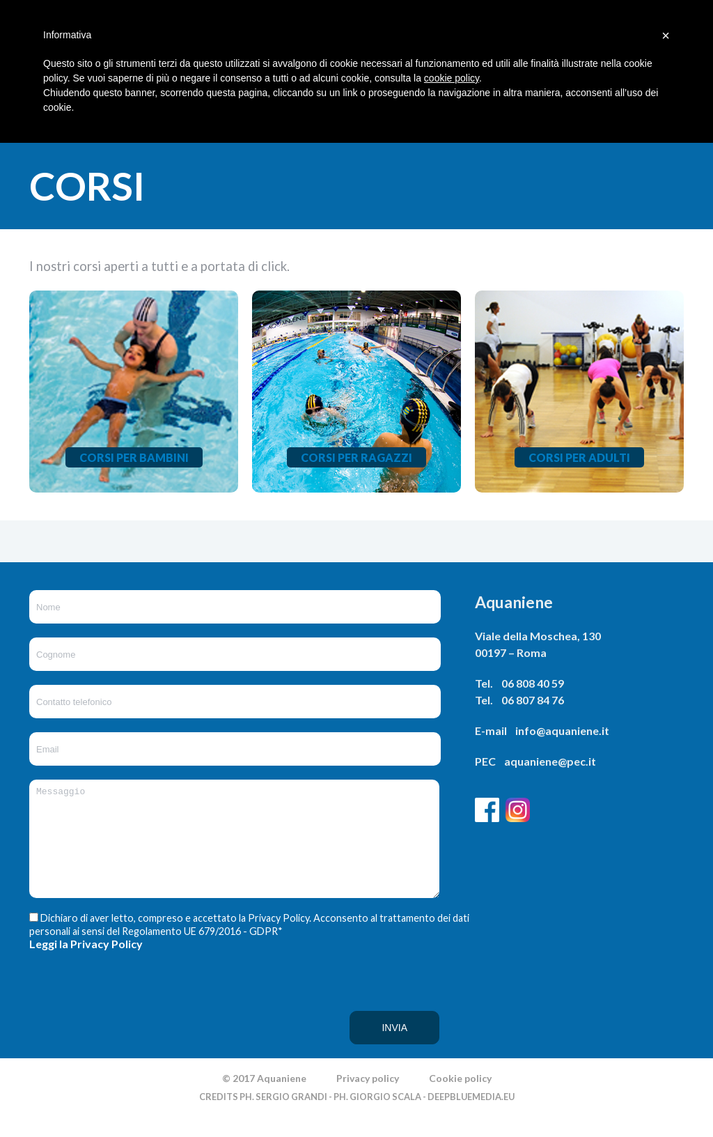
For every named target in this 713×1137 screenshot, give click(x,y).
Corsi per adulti (579, 457)
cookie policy (451, 78)
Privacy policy (367, 1099)
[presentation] (86, 1025)
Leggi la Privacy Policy (86, 964)
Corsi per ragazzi (356, 457)
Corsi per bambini (134, 457)
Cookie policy (460, 1099)
